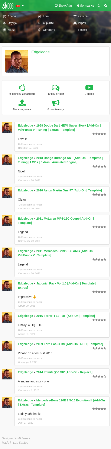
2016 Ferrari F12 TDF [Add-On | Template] (65, 316)
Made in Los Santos (15, 442)
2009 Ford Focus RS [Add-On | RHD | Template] (69, 344)
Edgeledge (40, 52)
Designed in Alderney (16, 438)
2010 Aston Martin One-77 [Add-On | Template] (69, 190)
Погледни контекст (30, 144)
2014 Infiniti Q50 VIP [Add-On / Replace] (64, 372)
